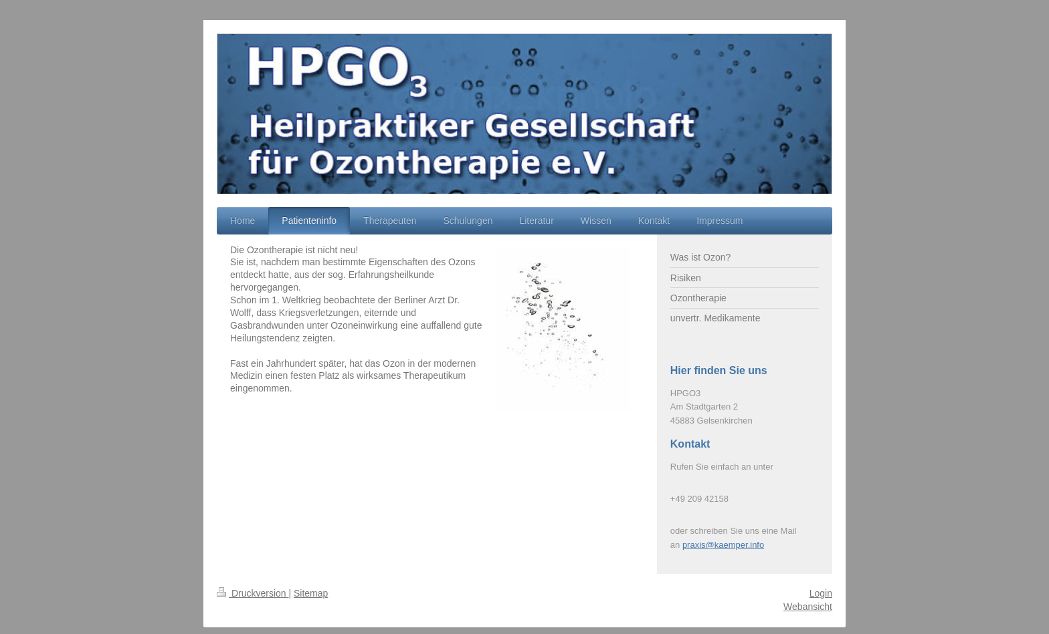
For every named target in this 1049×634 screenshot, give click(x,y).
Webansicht (807, 606)
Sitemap (311, 593)
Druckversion (252, 593)
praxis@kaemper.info (723, 545)
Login (820, 593)
